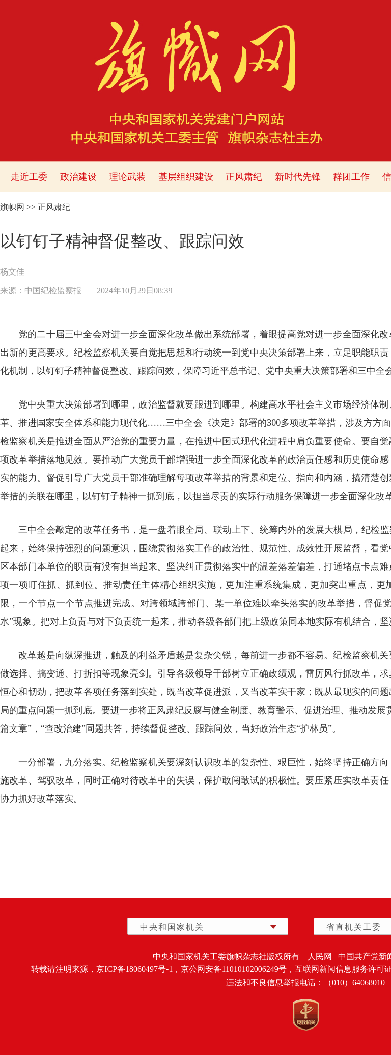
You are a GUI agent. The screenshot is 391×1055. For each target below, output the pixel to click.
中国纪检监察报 (52, 290)
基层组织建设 (185, 177)
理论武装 (127, 177)
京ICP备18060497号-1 (134, 969)
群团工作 (351, 177)
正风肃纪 (244, 177)
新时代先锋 (298, 177)
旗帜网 (12, 207)
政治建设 (78, 177)
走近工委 (29, 177)
